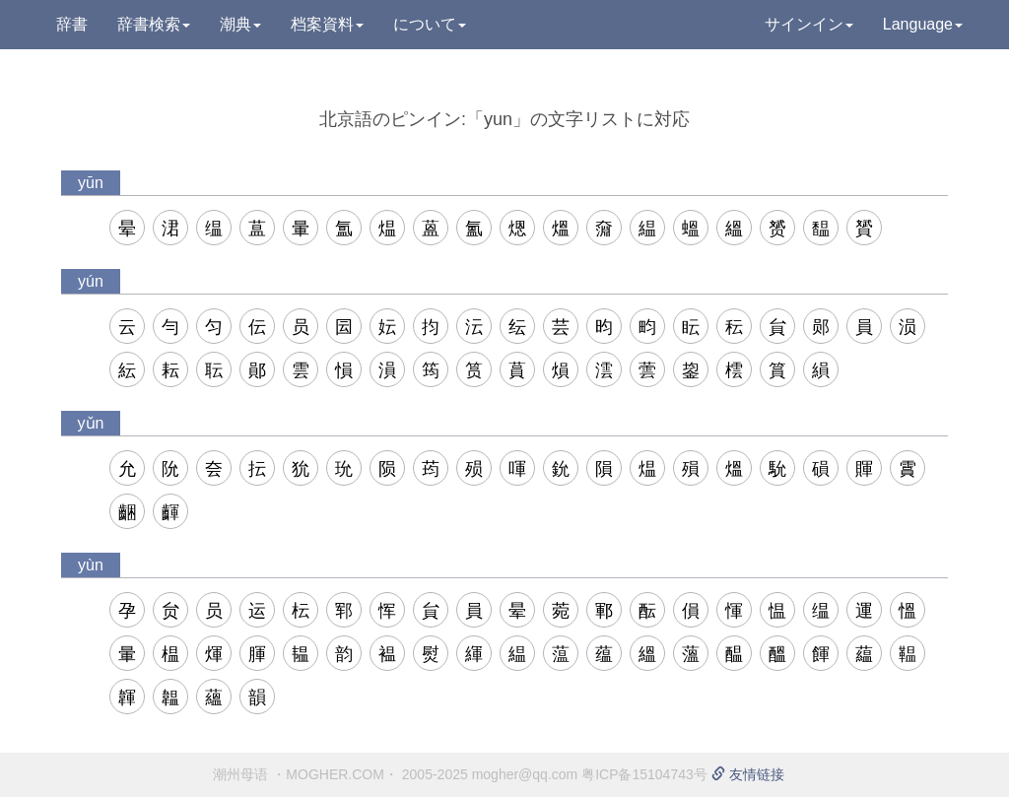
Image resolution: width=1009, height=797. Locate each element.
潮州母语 (240, 774)
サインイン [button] (809, 24)
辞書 (72, 24)
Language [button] (923, 24)
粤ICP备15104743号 (644, 774)
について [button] (429, 24)
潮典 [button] (240, 24)
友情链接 (747, 774)
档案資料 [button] (327, 24)
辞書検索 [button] (153, 24)
